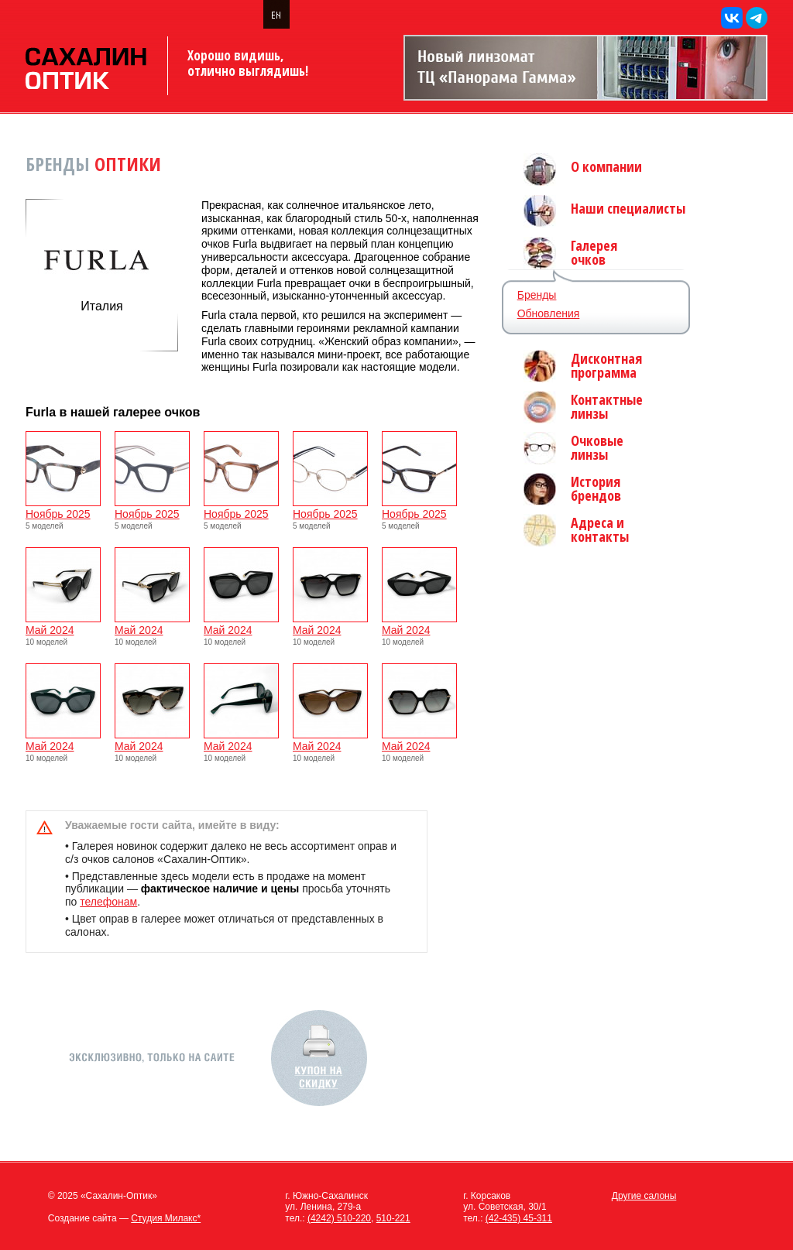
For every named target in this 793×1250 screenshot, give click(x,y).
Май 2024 (63, 625)
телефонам (108, 902)
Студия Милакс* (166, 1218)
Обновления (548, 313)
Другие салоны (644, 1195)
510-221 (393, 1218)
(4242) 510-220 (339, 1218)
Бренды (537, 295)
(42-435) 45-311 (519, 1218)
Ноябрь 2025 (63, 509)
